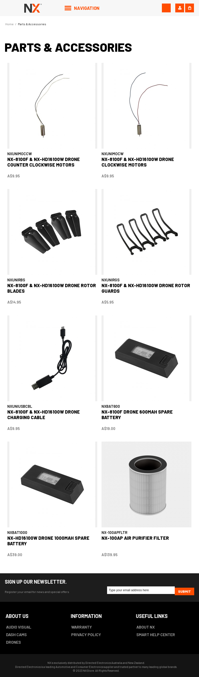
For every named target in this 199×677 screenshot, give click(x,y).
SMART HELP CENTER (155, 634)
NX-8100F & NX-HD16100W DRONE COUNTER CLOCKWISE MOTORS (43, 162)
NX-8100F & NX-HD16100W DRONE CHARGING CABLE (43, 414)
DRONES (13, 642)
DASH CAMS (16, 634)
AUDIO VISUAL (18, 627)
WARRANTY (81, 627)
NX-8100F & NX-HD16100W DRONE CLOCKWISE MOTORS (138, 162)
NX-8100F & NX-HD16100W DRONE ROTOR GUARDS (146, 288)
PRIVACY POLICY (86, 634)
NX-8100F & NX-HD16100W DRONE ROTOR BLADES (51, 288)
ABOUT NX (145, 627)
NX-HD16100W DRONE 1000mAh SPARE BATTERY (48, 540)
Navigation (87, 8)
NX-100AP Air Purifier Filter (135, 538)
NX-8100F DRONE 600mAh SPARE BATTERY (137, 414)
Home (9, 24)
